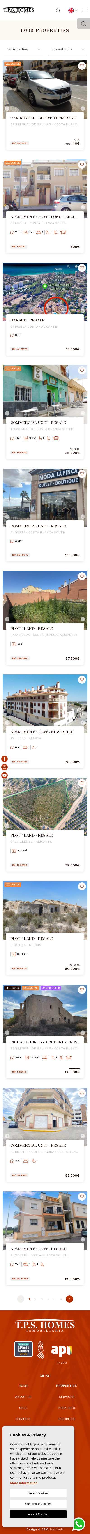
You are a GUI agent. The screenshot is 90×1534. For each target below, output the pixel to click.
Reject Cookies (38, 1493)
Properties (66, 1385)
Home (23, 1385)
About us (23, 1396)
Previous (7, 108)
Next (82, 108)
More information (23, 1483)
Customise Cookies (38, 1504)
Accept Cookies (38, 1514)
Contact (23, 1419)
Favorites (67, 1419)
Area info (66, 1408)
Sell (23, 1408)
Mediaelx (57, 1529)
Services (66, 1396)
